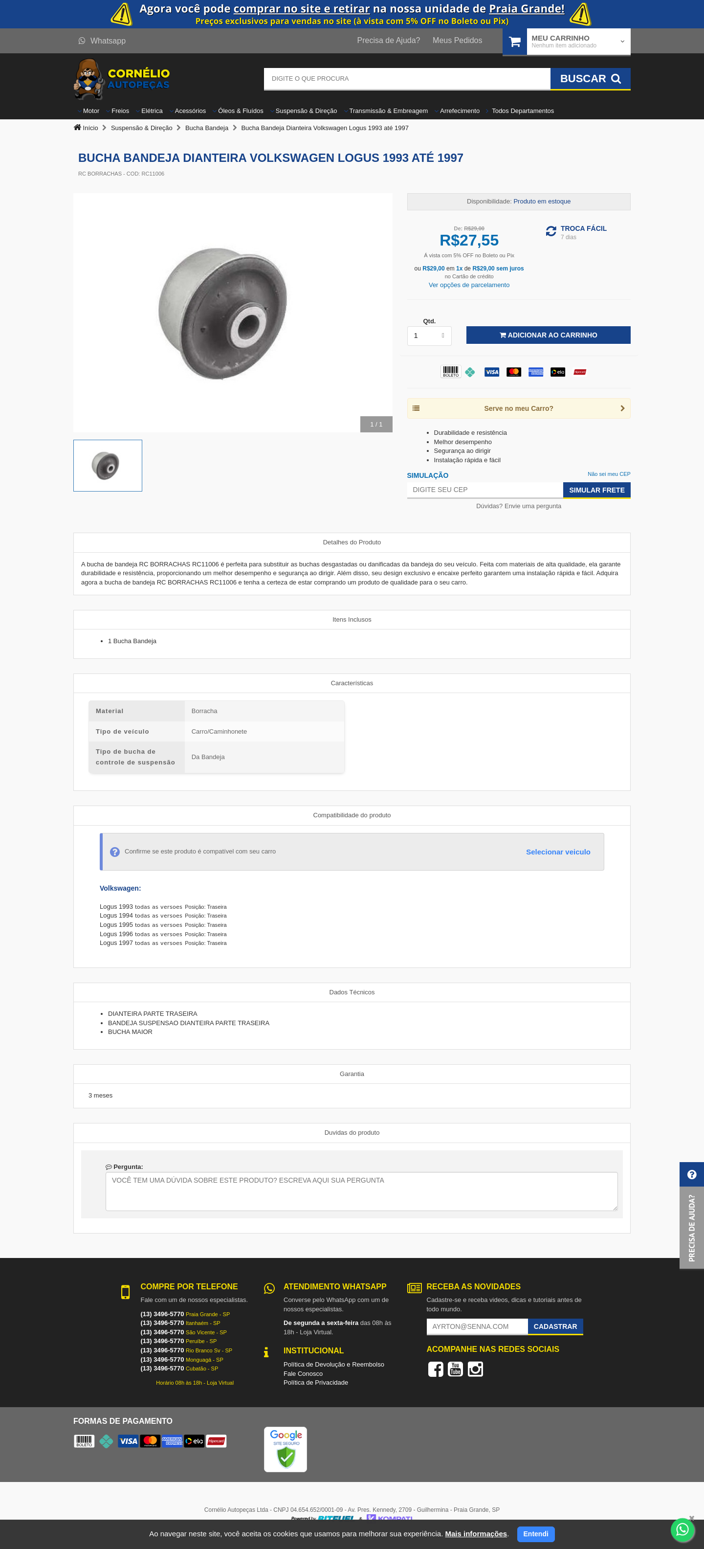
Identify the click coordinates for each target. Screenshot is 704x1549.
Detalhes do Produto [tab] (352, 542)
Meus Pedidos (457, 40)
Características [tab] (352, 683)
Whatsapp (102, 41)
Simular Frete (597, 490)
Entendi (536, 1534)
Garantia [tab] (352, 1074)
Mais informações (476, 1533)
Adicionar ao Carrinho (548, 335)
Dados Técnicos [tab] (352, 992)
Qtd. (429, 321)
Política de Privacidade (316, 1382)
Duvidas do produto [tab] (352, 1132)
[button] (692, 1216)
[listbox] (429, 336)
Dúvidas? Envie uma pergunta (518, 506)
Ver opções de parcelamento (469, 285)
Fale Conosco (303, 1373)
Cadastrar (555, 1326)
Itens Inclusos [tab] (352, 619)
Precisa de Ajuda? (388, 40)
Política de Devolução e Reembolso (334, 1364)
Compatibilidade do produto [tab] (352, 815)
